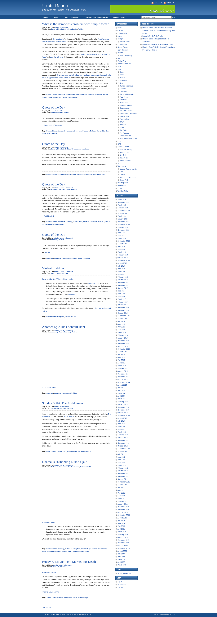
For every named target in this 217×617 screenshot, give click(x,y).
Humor (119, 58)
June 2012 (121, 457)
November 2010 (123, 510)
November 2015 (123, 343)
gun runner (93, 549)
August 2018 (122, 263)
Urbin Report (55, 5)
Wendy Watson (68, 417)
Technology (121, 166)
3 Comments (64, 406)
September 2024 (123, 211)
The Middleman (83, 451)
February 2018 (122, 277)
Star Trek (123, 155)
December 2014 (123, 374)
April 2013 (121, 429)
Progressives (124, 119)
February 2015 (122, 368)
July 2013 (121, 421)
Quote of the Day (53, 107)
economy (54, 189)
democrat (61, 94)
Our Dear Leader (71, 29)
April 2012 (121, 463)
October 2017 (122, 288)
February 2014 (122, 402)
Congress (123, 91)
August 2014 (122, 385)
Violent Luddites (53, 268)
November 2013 (123, 410)
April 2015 (121, 363)
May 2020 (121, 233)
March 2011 (121, 498)
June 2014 (121, 391)
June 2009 (121, 557)
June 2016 (121, 324)
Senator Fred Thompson (53, 125)
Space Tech (124, 180)
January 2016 (122, 338)
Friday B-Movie (57, 597)
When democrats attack (80, 149)
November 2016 (123, 310)
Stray (119, 163)
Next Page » (46, 607)
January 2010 (122, 537)
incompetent (70, 94)
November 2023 (123, 222)
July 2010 (121, 521)
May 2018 (121, 272)
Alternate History (126, 150)
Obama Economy (65, 332)
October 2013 (122, 413)
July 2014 (121, 388)
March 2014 (121, 399)
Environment (122, 44)
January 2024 (122, 219)
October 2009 (122, 546)
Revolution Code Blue (65, 614)
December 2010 (123, 507)
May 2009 (121, 559)
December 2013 (123, 407)
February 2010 (122, 534)
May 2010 (121, 526)
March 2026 (121, 200)
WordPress (121, 585)
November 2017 (123, 285)
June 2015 (121, 357)
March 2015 (121, 366)
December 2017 (123, 283)
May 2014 (121, 393)
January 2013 (122, 438)
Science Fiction (56, 408)
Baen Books (124, 152)
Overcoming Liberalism (128, 114)
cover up (61, 549)
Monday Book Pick (124, 64)
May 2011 (121, 493)
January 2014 (122, 404)
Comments (170, 3)
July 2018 (121, 266)
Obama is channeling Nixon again (64, 462)
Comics (120, 31)
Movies (62, 567)
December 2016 (123, 307)
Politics (80, 29)
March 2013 (121, 432)
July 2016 (121, 321)
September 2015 (123, 349)
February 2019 (122, 255)
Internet (122, 174)
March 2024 (121, 216)
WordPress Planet (124, 573)
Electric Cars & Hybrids (128, 169)
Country (122, 72)
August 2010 (122, 518)
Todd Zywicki (49, 216)
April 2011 (121, 496)
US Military (121, 186)
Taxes (122, 127)
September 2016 (123, 316)
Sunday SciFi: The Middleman (62, 403)
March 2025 (121, 205)
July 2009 (121, 554)
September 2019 (123, 241)
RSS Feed (158, 3)
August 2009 (122, 551)
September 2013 (123, 415)
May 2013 (121, 427)
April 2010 (121, 529)
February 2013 (122, 435)
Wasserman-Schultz (55, 97)
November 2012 (123, 443)
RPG (119, 144)
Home (45, 17)
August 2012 (122, 451)
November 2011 (123, 476)
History (53, 273)
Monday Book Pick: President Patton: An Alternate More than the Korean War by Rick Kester (158, 30)
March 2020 (121, 238)
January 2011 (122, 504)
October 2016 (122, 313)
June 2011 (121, 490)
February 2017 (122, 302)
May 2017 (121, 294)
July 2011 (121, 487)
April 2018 (121, 274)
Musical (122, 78)
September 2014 (123, 382)
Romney (123, 125)
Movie (75, 597)
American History (126, 55)
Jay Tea (47, 252)
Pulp (48, 451)
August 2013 (122, 418)
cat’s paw (72, 294)
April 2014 (121, 396)
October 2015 (122, 346)
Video (119, 188)
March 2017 (121, 299)
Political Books (119, 17)
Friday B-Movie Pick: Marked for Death (69, 561)
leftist (69, 174)
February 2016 (122, 335)
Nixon (44, 551)
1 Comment (64, 27)
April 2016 (121, 330)
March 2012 (121, 465)
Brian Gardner (87, 614)
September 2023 (123, 224)
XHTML (120, 587)
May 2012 (121, 460)
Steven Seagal (83, 597)
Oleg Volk (60, 316)
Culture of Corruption (59, 467)
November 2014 (123, 377)
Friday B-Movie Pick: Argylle (152, 36)
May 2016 (121, 327)
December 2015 (123, 341)
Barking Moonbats (57, 29)
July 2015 (121, 355)
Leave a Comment (66, 188)
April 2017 (121, 296)
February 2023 (122, 227)
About (56, 17)
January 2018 (122, 280)
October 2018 (122, 258)
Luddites (91, 283)
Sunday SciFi (68, 408)
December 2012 (123, 440)
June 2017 (121, 291)
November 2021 (123, 230)
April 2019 (121, 249)
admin (56, 27)
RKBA (65, 273)
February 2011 (122, 501)
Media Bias (124, 103)
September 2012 (123, 449)
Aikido (48, 597)
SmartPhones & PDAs (128, 177)
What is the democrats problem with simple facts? (75, 24)
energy (120, 39)
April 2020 (121, 236)
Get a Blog (155, 614)
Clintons (123, 89)
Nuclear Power (125, 42)
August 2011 (122, 485)
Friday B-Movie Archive (50, 592)
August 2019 (122, 244)
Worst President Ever (70, 97)
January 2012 (122, 471)
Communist (62, 174)
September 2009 (123, 548)
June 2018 (121, 269)
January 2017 (122, 305)
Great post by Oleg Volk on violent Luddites (58, 279)
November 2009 (123, 543)
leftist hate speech (78, 174)
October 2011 (122, 479)
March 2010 (121, 532)
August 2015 (122, 352)
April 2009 (121, 562)
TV (90, 451)
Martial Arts (55, 567)
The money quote (48, 522)
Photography (122, 80)
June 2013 (121, 424)
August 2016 (122, 319)
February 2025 (122, 208)
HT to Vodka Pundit (49, 387)
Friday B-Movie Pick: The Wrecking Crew (157, 44)
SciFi (64, 451)
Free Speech (124, 97)
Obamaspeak (124, 108)
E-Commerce (122, 33)
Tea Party (123, 130)
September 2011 (123, 482)
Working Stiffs (122, 191)
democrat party (58, 39)
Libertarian (123, 100)
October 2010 (122, 512)
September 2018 (123, 260)
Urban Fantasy (125, 161)
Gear (121, 172)
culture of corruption (72, 549)
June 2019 (121, 247)
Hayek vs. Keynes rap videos (96, 17)
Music (119, 69)
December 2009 (123, 540)
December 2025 (123, 202)
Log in (119, 582)
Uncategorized (122, 183)
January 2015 (122, 371)
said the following (56, 57)
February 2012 (122, 468)
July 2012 (121, 454)
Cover (122, 75)
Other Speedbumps (71, 17)
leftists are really (100, 308)
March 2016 (121, 332)
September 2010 (123, 515)
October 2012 (122, 446)
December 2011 (123, 474)
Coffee (119, 28)
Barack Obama (51, 94)
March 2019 (121, 252)
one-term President (95, 94)
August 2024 (122, 213)
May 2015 (121, 360)
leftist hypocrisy (81, 94)
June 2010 (121, 523)
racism (44, 97)
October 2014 (122, 379)
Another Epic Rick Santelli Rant (63, 327)
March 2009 (121, 565)
